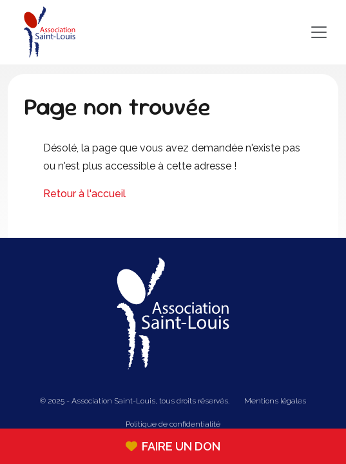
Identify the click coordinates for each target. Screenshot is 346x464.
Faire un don (173, 446)
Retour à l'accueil (84, 194)
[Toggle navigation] (207, 32)
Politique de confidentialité (173, 424)
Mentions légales (275, 400)
